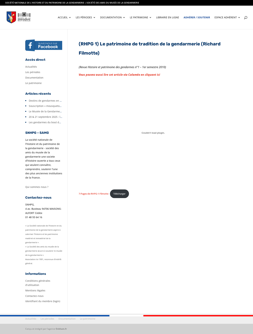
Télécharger (119, 193)
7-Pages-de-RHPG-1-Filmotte (93, 193)
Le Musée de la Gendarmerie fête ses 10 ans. (55, 111)
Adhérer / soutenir (197, 17)
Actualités (31, 66)
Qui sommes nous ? (36, 187)
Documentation (111, 17)
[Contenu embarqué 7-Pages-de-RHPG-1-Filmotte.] (153, 133)
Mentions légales (35, 290)
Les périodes (84, 17)
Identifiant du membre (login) (42, 301)
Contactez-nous (34, 296)
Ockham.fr (61, 328)
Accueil (63, 17)
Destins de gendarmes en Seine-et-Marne (53, 100)
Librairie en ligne (167, 17)
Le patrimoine (139, 17)
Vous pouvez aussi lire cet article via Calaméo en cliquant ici (119, 75)
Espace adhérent (226, 17)
